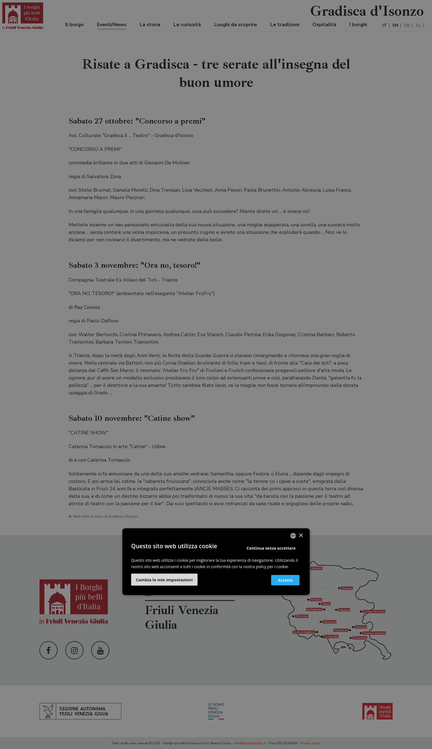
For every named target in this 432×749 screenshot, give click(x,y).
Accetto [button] (282, 579)
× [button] (301, 535)
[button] (164, 579)
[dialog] (216, 374)
